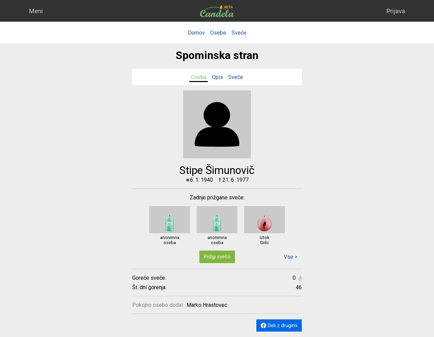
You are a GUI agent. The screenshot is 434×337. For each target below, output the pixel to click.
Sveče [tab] (235, 77)
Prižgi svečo (217, 257)
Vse (290, 257)
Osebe (218, 32)
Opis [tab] (217, 77)
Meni (36, 11)
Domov (196, 32)
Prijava (395, 11)
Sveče (239, 32)
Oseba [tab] (198, 77)
